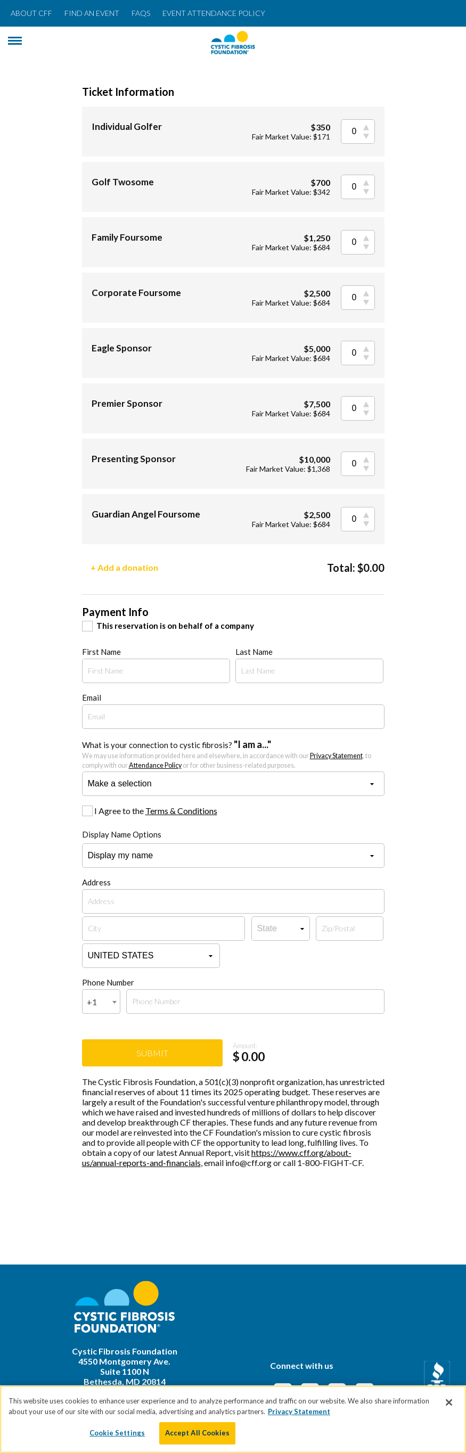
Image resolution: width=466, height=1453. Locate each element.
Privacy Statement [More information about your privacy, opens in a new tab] (299, 1411)
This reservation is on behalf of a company (175, 625)
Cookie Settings (117, 1433)
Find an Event (91, 13)
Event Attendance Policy (213, 13)
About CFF (31, 13)
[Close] (449, 1402)
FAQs (141, 13)
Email (91, 697)
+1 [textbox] (92, 1002)
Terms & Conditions (181, 811)
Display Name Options (121, 834)
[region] (233, 1419)
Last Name (254, 651)
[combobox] (101, 1001)
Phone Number (108, 982)
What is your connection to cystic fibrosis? (226, 753)
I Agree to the (155, 811)
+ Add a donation (124, 567)
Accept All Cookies (197, 1433)
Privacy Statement (336, 756)
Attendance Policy (155, 765)
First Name (101, 651)
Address (96, 882)
